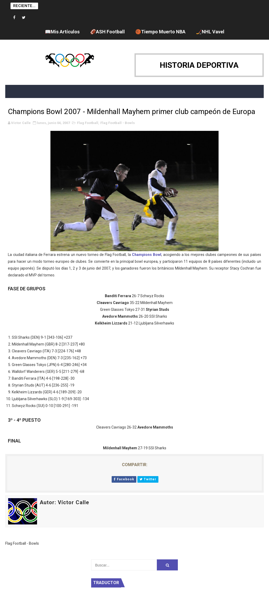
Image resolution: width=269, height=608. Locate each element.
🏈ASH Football (107, 31)
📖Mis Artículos (62, 31)
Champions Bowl (146, 255)
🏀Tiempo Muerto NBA (160, 31)
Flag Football (87, 123)
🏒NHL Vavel (210, 31)
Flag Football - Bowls (117, 123)
